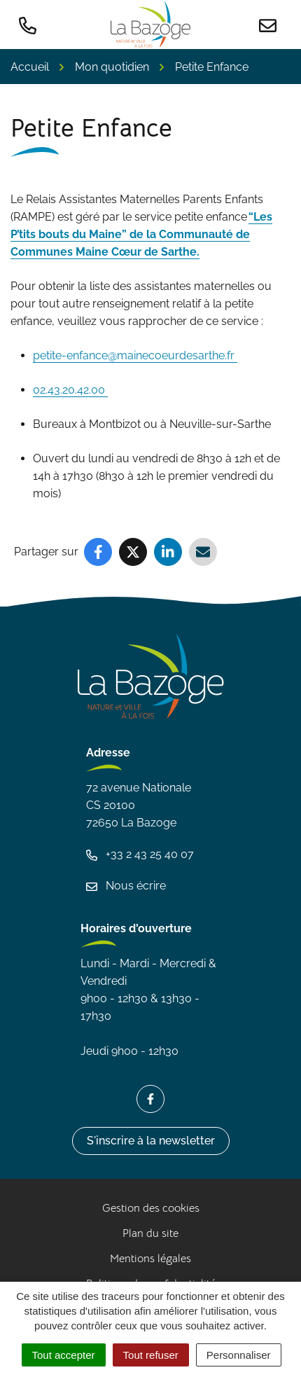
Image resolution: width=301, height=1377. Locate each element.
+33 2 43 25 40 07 (140, 854)
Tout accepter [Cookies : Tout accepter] (63, 1355)
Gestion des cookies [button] (151, 1208)
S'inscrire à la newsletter (151, 1140)
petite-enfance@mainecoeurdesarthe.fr (135, 355)
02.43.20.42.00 (70, 389)
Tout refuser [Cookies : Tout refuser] (150, 1355)
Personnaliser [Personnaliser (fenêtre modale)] (238, 1355)
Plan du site (150, 1233)
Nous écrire (126, 885)
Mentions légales (150, 1259)
